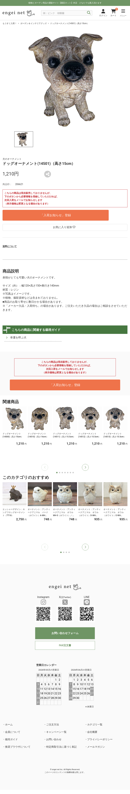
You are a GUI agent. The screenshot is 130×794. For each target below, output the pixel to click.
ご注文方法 (52, 724)
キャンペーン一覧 (56, 731)
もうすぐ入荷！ (10, 23)
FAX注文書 (65, 645)
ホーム (9, 724)
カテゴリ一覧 (94, 724)
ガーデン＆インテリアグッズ (33, 23)
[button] (85, 467)
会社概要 (92, 731)
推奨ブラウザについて (17, 746)
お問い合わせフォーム (65, 633)
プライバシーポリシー (100, 739)
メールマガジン (96, 746)
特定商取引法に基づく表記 (61, 746)
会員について (12, 731)
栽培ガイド (11, 739)
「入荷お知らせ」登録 (55, 215)
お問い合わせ (53, 739)
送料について (10, 246)
